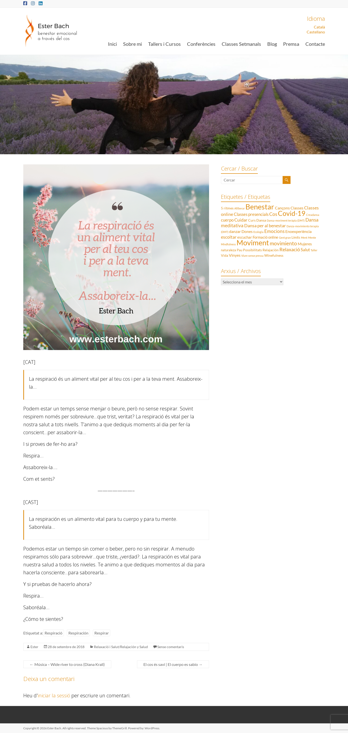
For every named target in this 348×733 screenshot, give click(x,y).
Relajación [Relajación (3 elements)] (271, 250)
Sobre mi (132, 44)
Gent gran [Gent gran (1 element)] (285, 237)
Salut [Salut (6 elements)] (305, 249)
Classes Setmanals (241, 44)
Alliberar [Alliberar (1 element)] (239, 208)
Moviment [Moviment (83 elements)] (253, 242)
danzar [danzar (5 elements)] (235, 231)
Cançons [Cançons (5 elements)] (282, 207)
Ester (34, 647)
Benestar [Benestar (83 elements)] (259, 206)
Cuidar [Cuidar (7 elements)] (240, 220)
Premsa (291, 44)
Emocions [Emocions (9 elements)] (274, 231)
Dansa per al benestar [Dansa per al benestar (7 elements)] (265, 225)
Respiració (53, 633)
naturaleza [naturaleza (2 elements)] (228, 250)
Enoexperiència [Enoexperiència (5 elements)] (298, 231)
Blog (272, 44)
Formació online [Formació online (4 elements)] (265, 237)
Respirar (101, 633)
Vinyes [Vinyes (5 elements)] (235, 255)
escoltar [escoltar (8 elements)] (229, 237)
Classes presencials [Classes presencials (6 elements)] (251, 214)
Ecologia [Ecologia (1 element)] (258, 231)
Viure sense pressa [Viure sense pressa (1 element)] (252, 255)
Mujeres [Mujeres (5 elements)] (305, 243)
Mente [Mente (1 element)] (312, 237)
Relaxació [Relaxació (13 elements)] (289, 249)
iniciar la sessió (54, 695)
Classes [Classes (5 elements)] (297, 207)
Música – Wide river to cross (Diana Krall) (67, 664)
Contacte (315, 44)
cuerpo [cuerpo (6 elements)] (227, 220)
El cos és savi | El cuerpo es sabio (173, 664)
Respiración (78, 633)
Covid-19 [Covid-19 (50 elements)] (291, 213)
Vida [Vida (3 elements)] (224, 255)
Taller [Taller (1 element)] (314, 250)
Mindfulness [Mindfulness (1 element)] (228, 244)
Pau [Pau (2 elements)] (239, 250)
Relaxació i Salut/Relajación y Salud (121, 647)
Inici (112, 44)
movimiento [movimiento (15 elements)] (283, 243)
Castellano (316, 31)
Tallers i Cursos (164, 44)
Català (319, 27)
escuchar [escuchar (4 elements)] (244, 237)
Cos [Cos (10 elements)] (273, 214)
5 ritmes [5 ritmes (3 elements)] (227, 208)
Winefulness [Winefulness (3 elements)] (273, 255)
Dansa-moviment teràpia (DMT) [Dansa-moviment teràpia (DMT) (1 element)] (286, 220)
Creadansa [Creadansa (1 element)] (312, 214)
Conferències (201, 44)
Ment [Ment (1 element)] (304, 237)
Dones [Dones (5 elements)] (247, 231)
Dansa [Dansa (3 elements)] (261, 220)
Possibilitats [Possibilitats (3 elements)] (252, 250)
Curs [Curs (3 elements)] (252, 220)
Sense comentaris (170, 647)
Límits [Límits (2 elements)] (296, 237)
